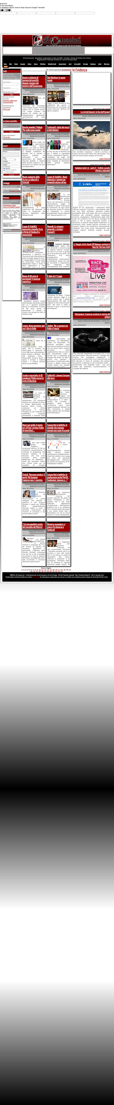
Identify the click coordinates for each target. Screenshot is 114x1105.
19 (64, 570)
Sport (70, 64)
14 (51, 570)
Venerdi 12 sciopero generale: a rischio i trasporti (55, 229)
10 (40, 570)
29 (50, 571)
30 (53, 571)
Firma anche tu (16, 230)
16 (56, 570)
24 (37, 571)
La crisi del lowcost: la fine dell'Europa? (95, 112)
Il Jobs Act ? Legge (54, 276)
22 (31, 571)
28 (48, 571)
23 (34, 571)
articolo (95, 108)
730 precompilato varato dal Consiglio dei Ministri (33, 526)
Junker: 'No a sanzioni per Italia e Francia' (57, 327)
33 (61, 571)
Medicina (108, 240)
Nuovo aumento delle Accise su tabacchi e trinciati (31, 180)
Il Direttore (42, 64)
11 (42, 570)
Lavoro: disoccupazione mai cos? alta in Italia (34, 327)
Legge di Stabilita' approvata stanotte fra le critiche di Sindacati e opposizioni (33, 230)
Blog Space (106, 64)
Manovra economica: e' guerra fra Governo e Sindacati (56, 527)
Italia (10, 64)
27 (45, 571)
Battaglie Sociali (52, 64)
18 (62, 570)
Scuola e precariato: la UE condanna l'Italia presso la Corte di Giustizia (33, 378)
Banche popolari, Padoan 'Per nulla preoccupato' (32, 128)
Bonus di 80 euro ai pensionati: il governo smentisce (31, 279)
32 (59, 571)
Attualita (108, 108)
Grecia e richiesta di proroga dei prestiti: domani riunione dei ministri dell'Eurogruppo (32, 81)
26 (42, 571)
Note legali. (36, 577)
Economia (22, 64)
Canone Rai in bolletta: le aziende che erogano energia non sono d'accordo (58, 428)
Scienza (36, 64)
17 (59, 570)
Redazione (93, 64)
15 (53, 570)
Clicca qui (6, 109)
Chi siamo (85, 64)
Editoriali (108, 164)
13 (48, 570)
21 (70, 570)
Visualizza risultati (14, 191)
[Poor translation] (8, 10)
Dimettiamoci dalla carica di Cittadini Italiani (11, 207)
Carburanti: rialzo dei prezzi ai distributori (58, 128)
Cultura (29, 64)
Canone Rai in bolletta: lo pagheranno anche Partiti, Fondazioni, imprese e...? (58, 477)
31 (56, 571)
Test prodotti (77, 64)
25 (39, 571)
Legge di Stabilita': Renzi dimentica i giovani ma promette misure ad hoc (57, 180)
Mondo (16, 64)
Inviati (99, 64)
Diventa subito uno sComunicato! (10, 101)
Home (5, 64)
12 (45, 570)
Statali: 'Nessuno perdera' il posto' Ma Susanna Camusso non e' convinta (34, 477)
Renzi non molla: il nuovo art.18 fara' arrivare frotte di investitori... (33, 428)
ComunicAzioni (62, 64)
